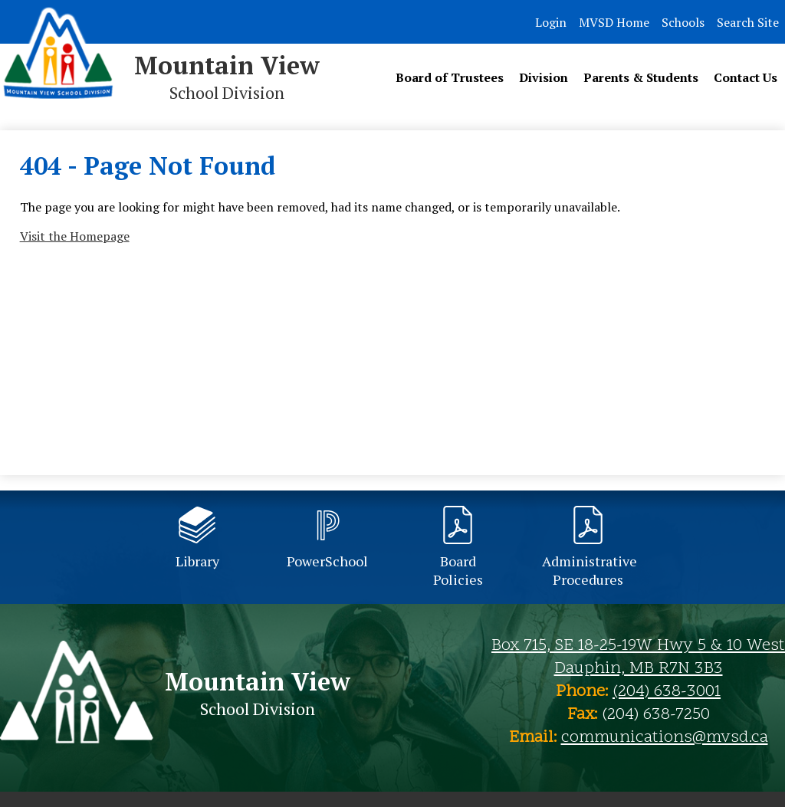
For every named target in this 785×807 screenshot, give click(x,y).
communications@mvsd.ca (664, 738)
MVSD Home (614, 22)
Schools (683, 22)
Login (551, 22)
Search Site (748, 22)
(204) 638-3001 (667, 692)
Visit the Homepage (75, 236)
